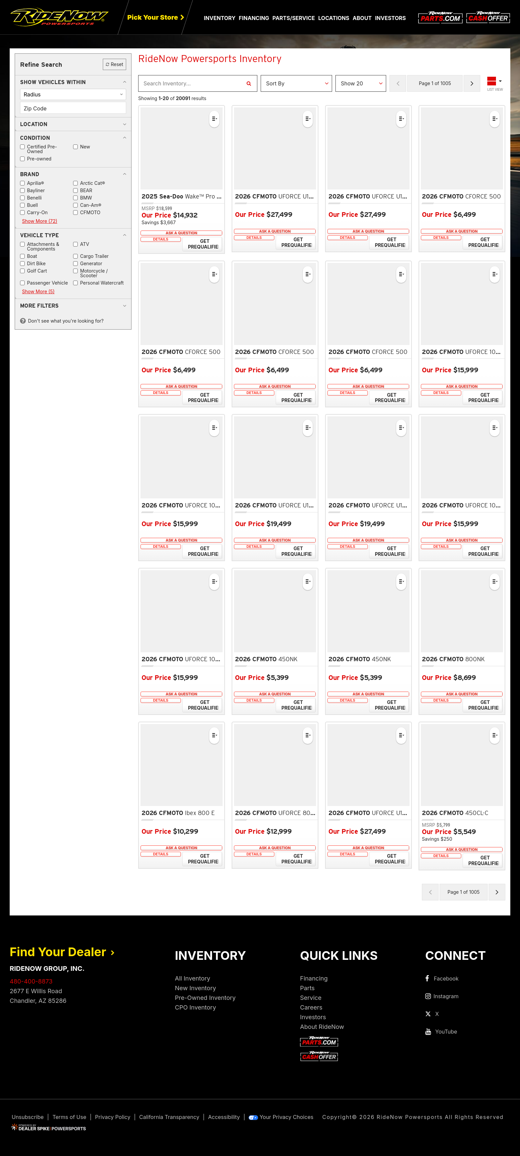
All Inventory (192, 978)
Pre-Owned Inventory (205, 997)
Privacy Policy (113, 1117)
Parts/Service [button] (293, 18)
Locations (333, 18)
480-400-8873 (31, 981)
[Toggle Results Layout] (495, 83)
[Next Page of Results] (472, 83)
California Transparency (169, 1117)
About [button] (362, 18)
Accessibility (224, 1117)
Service (310, 997)
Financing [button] (254, 18)
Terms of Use (69, 1117)
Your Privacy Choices (281, 1117)
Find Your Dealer (62, 951)
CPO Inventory (195, 1007)
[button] (53, 82)
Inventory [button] (220, 18)
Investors (390, 18)
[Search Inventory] (248, 83)
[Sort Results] (296, 83)
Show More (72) (39, 221)
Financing (314, 978)
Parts (307, 988)
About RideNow (322, 1026)
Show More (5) (38, 291)
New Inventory (195, 988)
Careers (311, 1007)
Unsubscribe (28, 1117)
